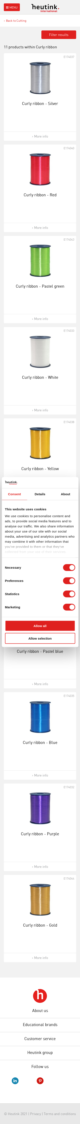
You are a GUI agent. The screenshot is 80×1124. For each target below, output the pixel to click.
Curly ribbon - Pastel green (40, 286)
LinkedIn (15, 1080)
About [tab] (65, 494)
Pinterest (40, 1080)
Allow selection (40, 638)
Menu (11, 7)
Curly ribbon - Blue (40, 742)
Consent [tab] (14, 494)
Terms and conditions (60, 1114)
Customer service (40, 1038)
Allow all (40, 626)
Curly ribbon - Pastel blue (40, 651)
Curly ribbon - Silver (40, 103)
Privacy (35, 1114)
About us (40, 1010)
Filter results (58, 35)
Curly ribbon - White (40, 377)
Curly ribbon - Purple (40, 833)
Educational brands (40, 1024)
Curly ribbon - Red (40, 194)
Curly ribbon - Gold (40, 925)
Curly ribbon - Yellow (40, 468)
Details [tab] (40, 494)
